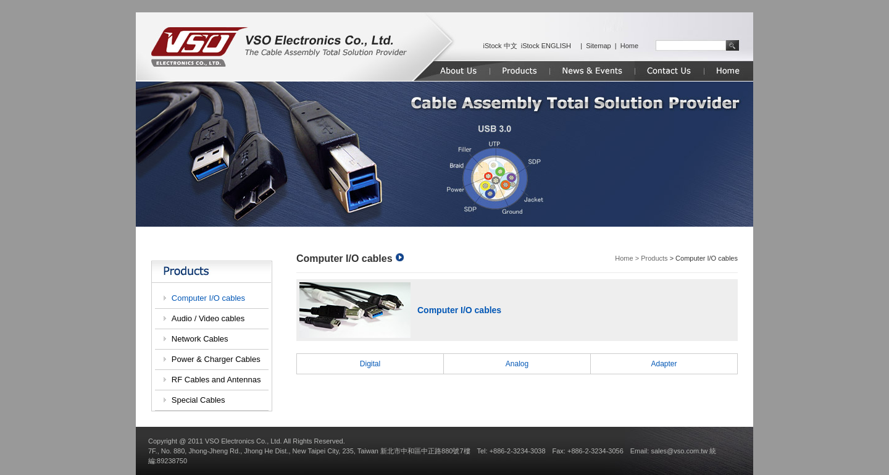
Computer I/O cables (208, 298)
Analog (517, 363)
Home (629, 45)
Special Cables (198, 400)
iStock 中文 (500, 45)
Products (654, 258)
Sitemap (598, 45)
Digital (370, 363)
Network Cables (200, 338)
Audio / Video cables (208, 318)
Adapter (664, 363)
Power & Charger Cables (216, 359)
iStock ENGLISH (546, 45)
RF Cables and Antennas (216, 379)
